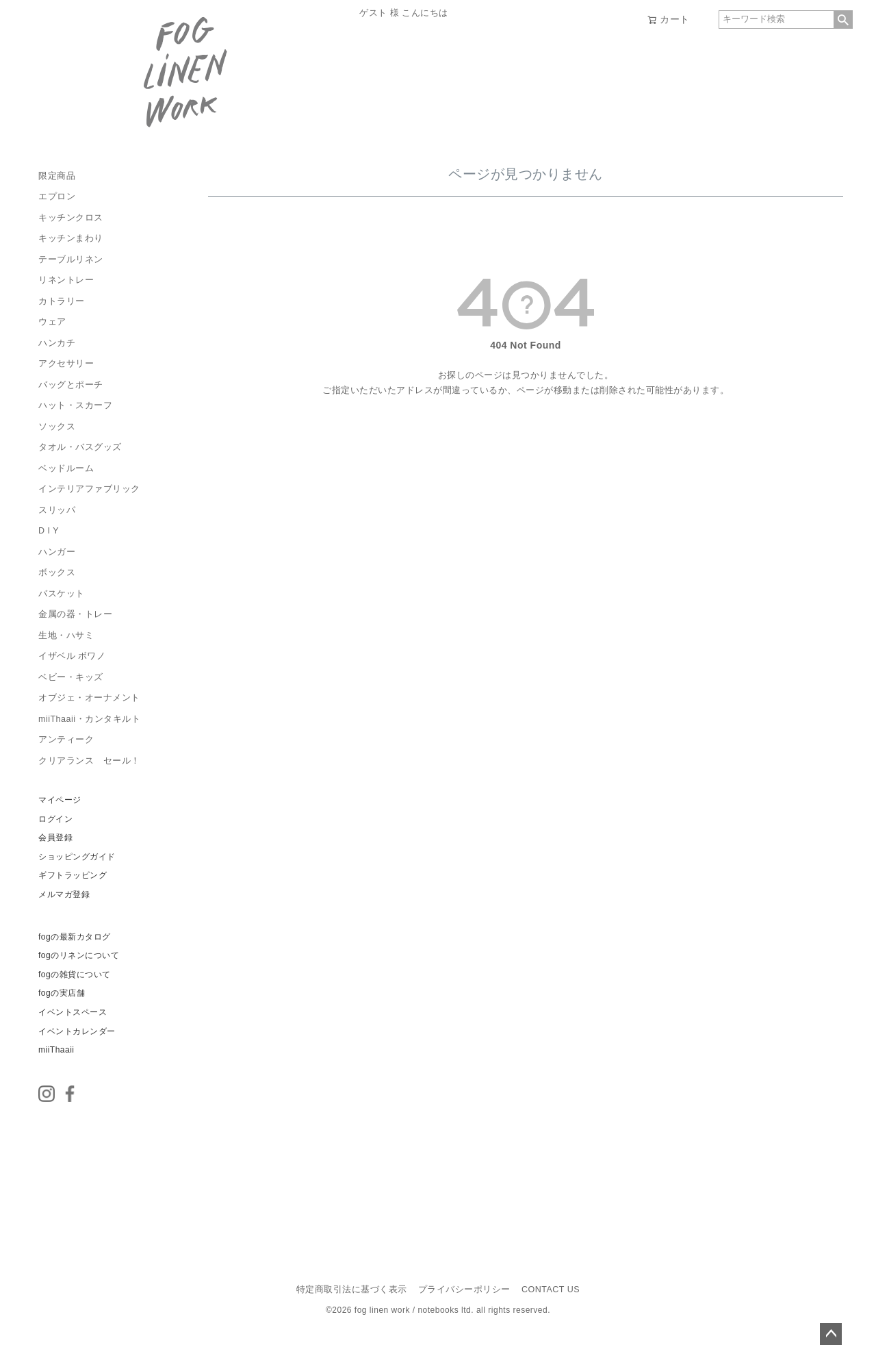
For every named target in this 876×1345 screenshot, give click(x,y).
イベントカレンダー (77, 1031)
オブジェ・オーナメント (89, 698)
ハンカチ (56, 343)
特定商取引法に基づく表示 (351, 1289)
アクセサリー (66, 363)
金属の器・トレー (75, 614)
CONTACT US (550, 1289)
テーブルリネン (70, 259)
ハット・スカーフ (75, 405)
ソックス (56, 426)
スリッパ (56, 510)
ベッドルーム (66, 468)
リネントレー (66, 280)
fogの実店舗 (61, 993)
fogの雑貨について (74, 974)
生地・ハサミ (66, 635)
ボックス (56, 572)
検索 (843, 19)
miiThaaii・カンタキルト (89, 719)
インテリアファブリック (89, 489)
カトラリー (61, 301)
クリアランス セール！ (89, 761)
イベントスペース (72, 1012)
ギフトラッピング (72, 875)
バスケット (61, 594)
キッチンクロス (70, 218)
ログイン (55, 819)
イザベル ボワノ (71, 656)
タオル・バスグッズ (80, 447)
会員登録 (55, 837)
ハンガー (56, 552)
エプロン (56, 196)
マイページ (59, 800)
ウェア (52, 322)
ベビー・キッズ (70, 677)
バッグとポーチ (70, 385)
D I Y (48, 531)
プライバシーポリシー (464, 1289)
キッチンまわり (70, 238)
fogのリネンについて (78, 955)
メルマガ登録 (64, 894)
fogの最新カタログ (74, 937)
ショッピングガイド (77, 857)
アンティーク (66, 739)
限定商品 (56, 176)
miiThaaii (56, 1050)
